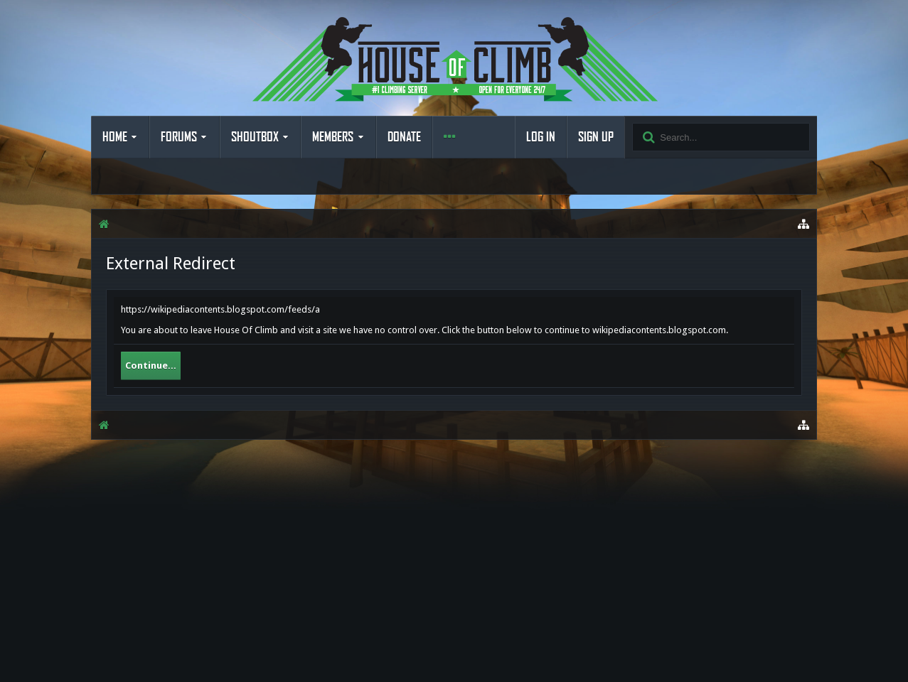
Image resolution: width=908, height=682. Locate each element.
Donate (404, 137)
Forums (179, 137)
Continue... (150, 365)
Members (332, 137)
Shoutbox (255, 137)
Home (114, 137)
